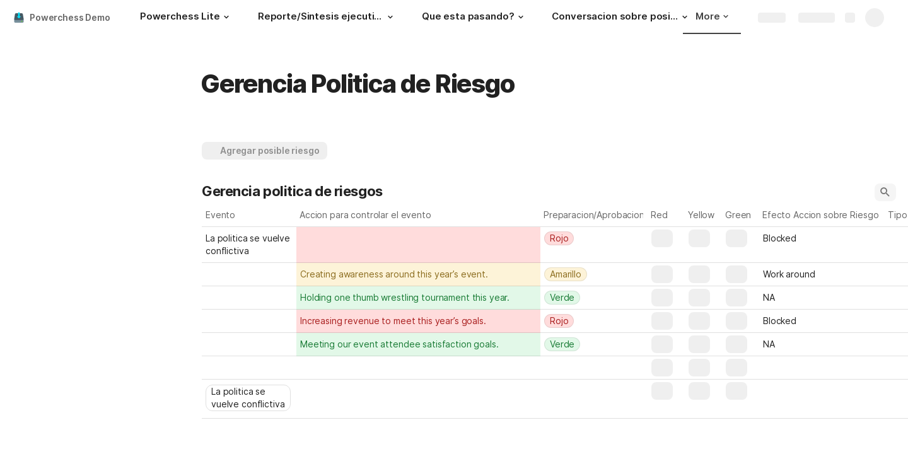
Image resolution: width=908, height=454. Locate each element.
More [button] (712, 16)
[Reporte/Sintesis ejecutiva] (327, 17)
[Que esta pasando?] (474, 17)
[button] (226, 17)
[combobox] (594, 238)
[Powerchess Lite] (186, 17)
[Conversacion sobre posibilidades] (621, 17)
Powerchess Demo (70, 17)
